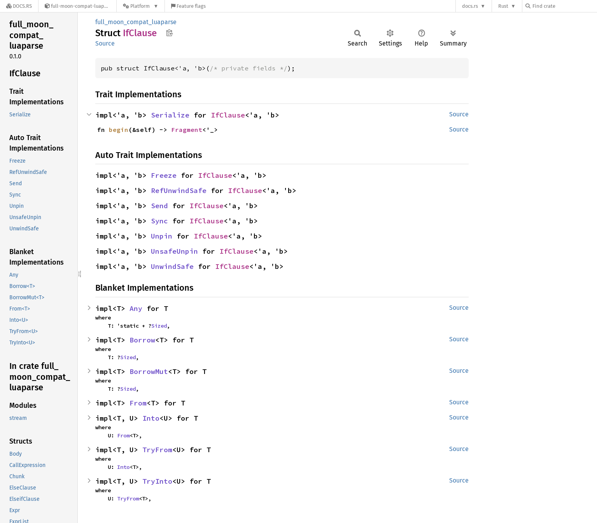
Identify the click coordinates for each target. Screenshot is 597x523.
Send (159, 205)
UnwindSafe (172, 266)
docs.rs (470, 6)
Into (150, 418)
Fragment (186, 129)
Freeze (164, 175)
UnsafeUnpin (174, 251)
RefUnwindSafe (179, 190)
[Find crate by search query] (564, 6)
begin (118, 129)
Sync (159, 220)
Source (105, 43)
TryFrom (157, 449)
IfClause (228, 115)
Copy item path (169, 32)
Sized (159, 325)
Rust (503, 6)
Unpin (161, 236)
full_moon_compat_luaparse (136, 22)
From (138, 402)
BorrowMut (149, 371)
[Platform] (141, 6)
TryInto (157, 481)
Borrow (142, 339)
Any (136, 308)
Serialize (170, 115)
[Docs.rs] (19, 6)
